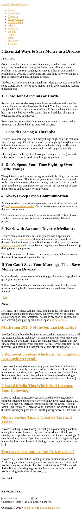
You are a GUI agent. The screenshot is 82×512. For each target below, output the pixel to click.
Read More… (59, 319)
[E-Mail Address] (16, 498)
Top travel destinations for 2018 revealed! (37, 451)
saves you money (22, 239)
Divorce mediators (11, 245)
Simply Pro (29, 507)
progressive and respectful (19, 206)
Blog (5, 297)
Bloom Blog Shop (50, 507)
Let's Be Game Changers (15, 4)
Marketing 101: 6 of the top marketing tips (38, 327)
